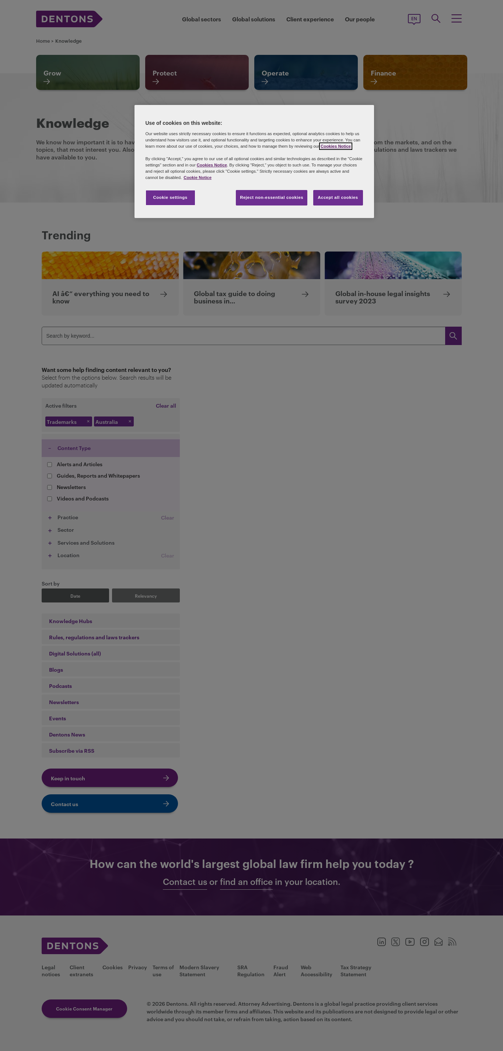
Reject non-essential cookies (271, 197)
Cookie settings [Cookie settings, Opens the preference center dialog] (170, 197)
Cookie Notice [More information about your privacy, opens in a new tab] (198, 177)
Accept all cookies (338, 197)
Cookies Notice (336, 146)
